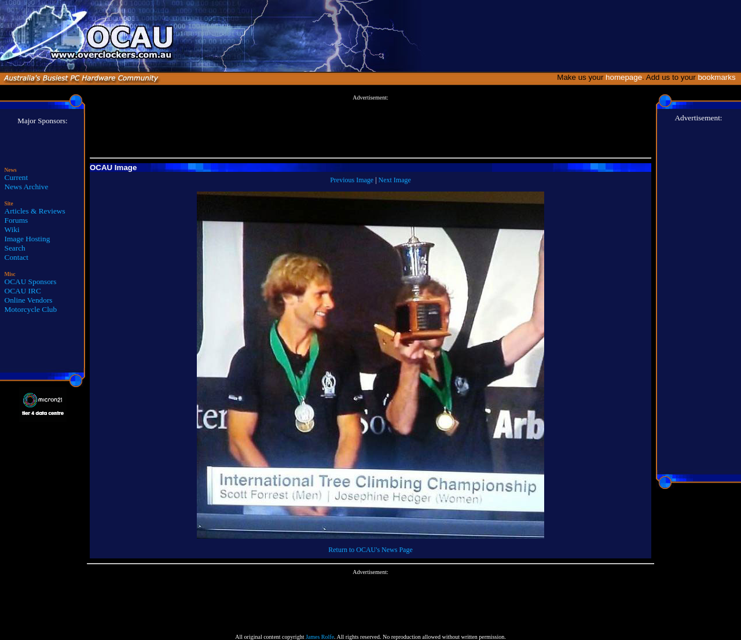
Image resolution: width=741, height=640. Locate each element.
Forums (16, 220)
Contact (16, 257)
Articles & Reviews (35, 211)
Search (15, 248)
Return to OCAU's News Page (370, 550)
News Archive (27, 186)
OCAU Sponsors (31, 281)
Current (16, 177)
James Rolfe (320, 637)
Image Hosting (27, 238)
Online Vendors (29, 300)
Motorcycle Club (31, 309)
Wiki (12, 229)
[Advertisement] (370, 127)
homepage (624, 77)
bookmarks (719, 77)
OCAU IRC (23, 290)
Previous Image (351, 180)
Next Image (395, 180)
